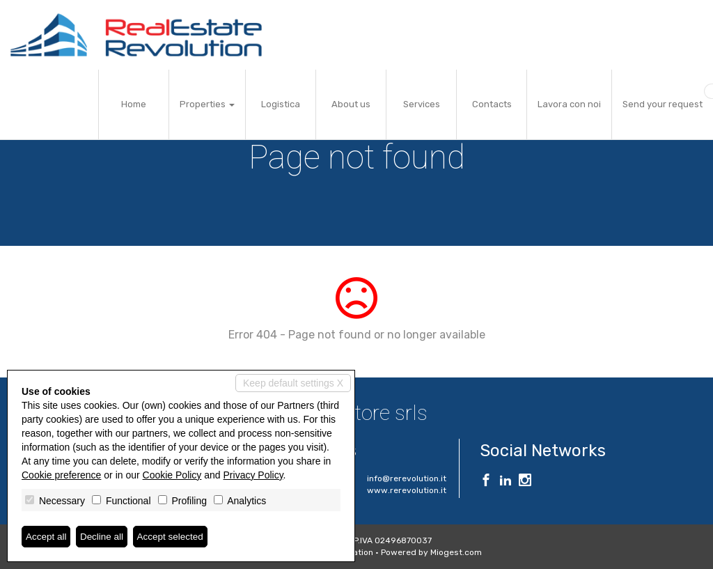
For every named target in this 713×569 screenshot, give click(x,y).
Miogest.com (456, 552)
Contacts (492, 104)
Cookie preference (61, 475)
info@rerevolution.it (406, 478)
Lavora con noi (569, 104)
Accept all (47, 536)
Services (421, 104)
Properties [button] (207, 104)
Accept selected (174, 536)
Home (133, 104)
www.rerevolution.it (406, 490)
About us (350, 104)
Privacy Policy (253, 475)
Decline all (104, 536)
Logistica (280, 104)
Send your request (662, 104)
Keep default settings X (293, 383)
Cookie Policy (172, 475)
